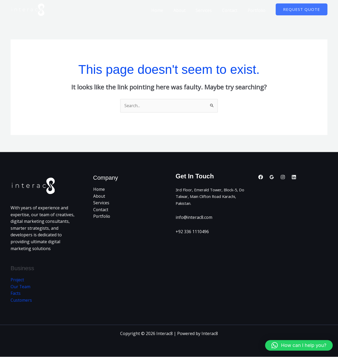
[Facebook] (260, 177)
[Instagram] (282, 177)
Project (18, 280)
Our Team (21, 287)
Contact (232, 10)
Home (165, 10)
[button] (301, 9)
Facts (16, 293)
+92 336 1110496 (192, 232)
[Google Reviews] (271, 177)
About (186, 10)
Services (208, 10)
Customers (21, 300)
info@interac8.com (194, 217)
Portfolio (257, 10)
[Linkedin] (294, 177)
